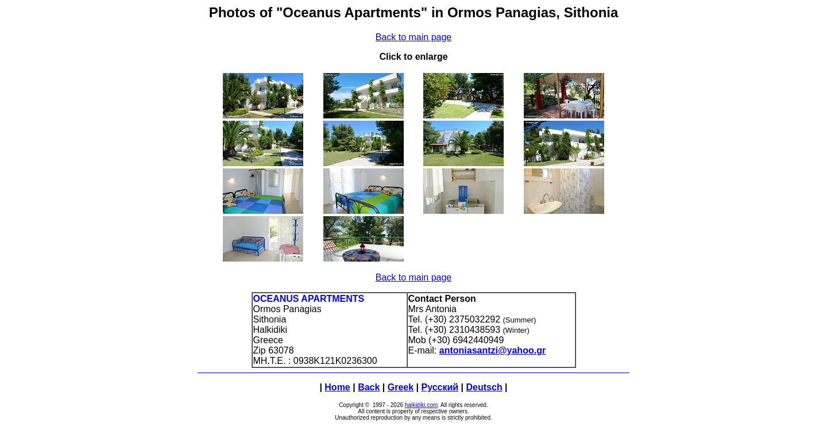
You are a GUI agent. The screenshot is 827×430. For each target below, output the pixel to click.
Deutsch (484, 387)
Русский (440, 387)
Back (369, 387)
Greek (400, 387)
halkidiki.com (421, 405)
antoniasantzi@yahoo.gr (492, 350)
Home (337, 387)
